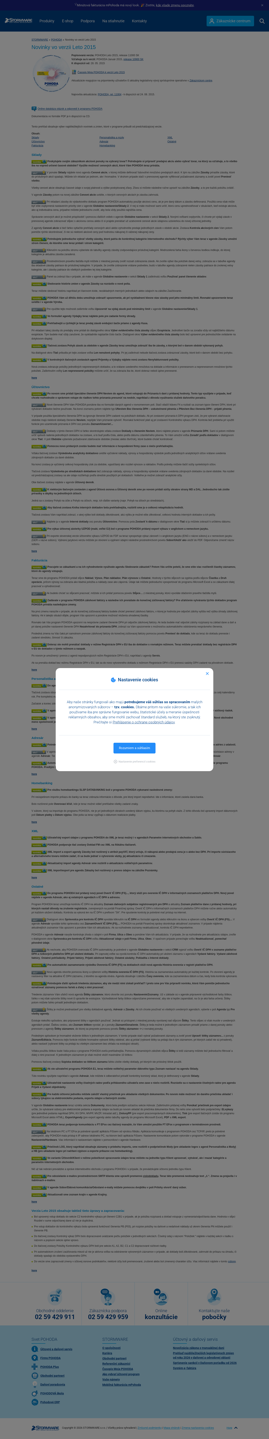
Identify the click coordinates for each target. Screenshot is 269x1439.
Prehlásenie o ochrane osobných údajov (144, 722)
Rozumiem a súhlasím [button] (134, 748)
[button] (135, 761)
